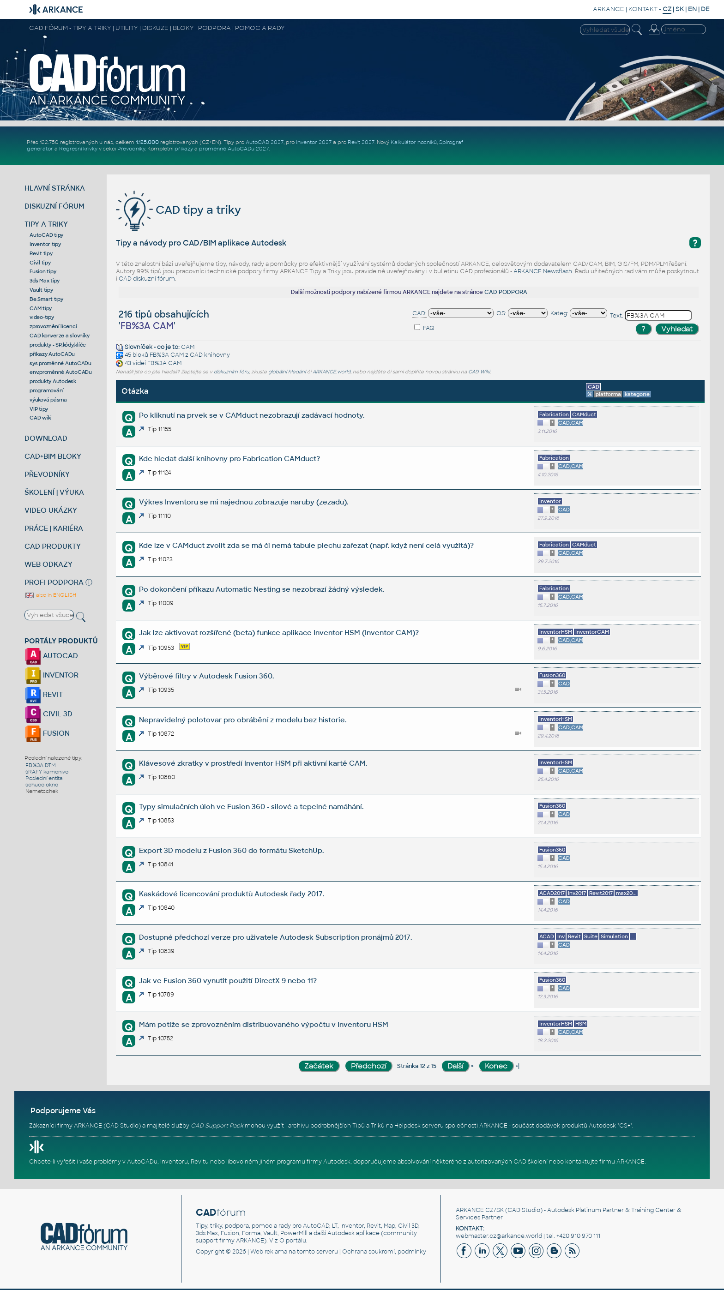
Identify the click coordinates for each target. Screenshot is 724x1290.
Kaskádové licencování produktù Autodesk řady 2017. (231, 893)
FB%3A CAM (167, 355)
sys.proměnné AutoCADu (60, 363)
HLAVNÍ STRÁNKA (54, 188)
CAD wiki (41, 417)
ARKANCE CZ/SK (480, 1210)
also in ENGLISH (50, 595)
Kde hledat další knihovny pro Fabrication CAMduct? (229, 458)
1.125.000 (147, 142)
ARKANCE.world (331, 372)
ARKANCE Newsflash (542, 271)
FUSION (47, 733)
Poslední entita (44, 778)
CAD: (419, 313)
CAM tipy (41, 308)
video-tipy (42, 317)
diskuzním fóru (231, 372)
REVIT (43, 694)
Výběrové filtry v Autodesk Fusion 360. (206, 676)
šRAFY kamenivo (46, 771)
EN (692, 9)
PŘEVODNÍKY (47, 474)
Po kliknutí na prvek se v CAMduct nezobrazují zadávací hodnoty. (251, 415)
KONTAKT (643, 9)
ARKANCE (608, 9)
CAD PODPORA (505, 292)
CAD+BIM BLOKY (52, 456)
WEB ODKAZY (48, 564)
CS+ (624, 1125)
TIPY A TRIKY (46, 224)
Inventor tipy (45, 244)
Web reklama (268, 1251)
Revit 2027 (361, 142)
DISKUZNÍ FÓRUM (54, 206)
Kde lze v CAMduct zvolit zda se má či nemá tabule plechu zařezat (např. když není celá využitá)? (306, 545)
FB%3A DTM (40, 765)
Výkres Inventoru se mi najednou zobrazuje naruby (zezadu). (243, 502)
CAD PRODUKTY (52, 546)
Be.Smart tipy (46, 299)
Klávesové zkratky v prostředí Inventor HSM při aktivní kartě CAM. (253, 763)
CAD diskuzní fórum (147, 278)
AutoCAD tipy (46, 235)
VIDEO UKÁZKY (50, 510)
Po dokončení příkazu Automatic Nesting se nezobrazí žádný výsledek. (261, 589)
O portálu (292, 1240)
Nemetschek (41, 791)
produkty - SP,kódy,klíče (58, 345)
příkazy (184, 148)
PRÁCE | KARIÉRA (53, 528)
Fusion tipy (43, 271)
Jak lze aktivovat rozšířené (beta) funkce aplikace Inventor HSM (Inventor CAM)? (279, 632)
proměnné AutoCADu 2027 (234, 148)
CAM (187, 347)
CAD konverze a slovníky (59, 335)
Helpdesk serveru (419, 1125)
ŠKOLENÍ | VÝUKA (54, 492)
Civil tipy (40, 262)
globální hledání (287, 372)
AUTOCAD (51, 655)
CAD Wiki (479, 372)
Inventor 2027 (314, 142)
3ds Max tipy (45, 280)
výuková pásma (48, 399)
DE (705, 9)
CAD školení (530, 1161)
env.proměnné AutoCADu (61, 372)
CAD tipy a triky (178, 210)
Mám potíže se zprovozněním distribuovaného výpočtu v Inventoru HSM (263, 1024)
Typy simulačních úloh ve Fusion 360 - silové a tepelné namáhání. (251, 806)
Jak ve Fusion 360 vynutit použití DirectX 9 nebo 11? (228, 980)
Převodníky (131, 148)
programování (47, 390)
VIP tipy (39, 409)
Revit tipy (41, 253)
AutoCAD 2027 (265, 142)
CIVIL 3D (48, 713)
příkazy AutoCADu (52, 354)
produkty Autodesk (53, 381)
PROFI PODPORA (54, 582)
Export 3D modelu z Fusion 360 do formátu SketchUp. (231, 850)
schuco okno (41, 784)
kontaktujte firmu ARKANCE (605, 1161)
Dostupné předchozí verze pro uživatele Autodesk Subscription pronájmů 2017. (275, 937)
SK (680, 9)
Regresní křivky (78, 148)
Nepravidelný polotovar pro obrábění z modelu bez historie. (242, 719)
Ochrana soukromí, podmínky (384, 1251)
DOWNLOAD (45, 438)
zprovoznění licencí (53, 326)
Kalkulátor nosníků (414, 142)
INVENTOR (51, 675)
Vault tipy (41, 290)
